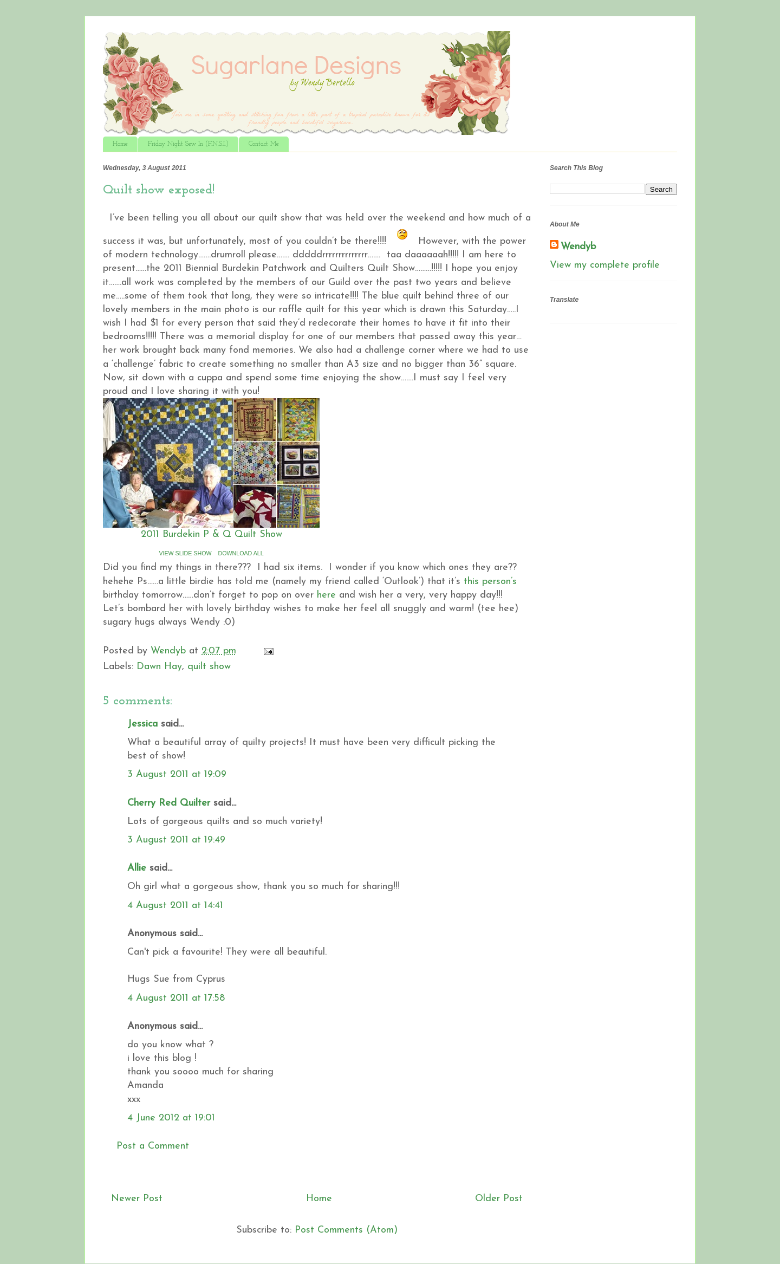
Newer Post (136, 1199)
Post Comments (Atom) (346, 1230)
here (326, 595)
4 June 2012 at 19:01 (171, 1118)
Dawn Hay (159, 667)
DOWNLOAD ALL (241, 553)
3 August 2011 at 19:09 (176, 774)
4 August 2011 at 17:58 (176, 998)
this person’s (490, 581)
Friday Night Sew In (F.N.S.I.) (188, 144)
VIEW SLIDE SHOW (185, 553)
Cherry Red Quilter (168, 803)
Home (120, 144)
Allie (136, 868)
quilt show (209, 667)
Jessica (142, 724)
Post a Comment (152, 1146)
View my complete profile (605, 265)
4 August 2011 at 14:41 (175, 905)
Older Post (499, 1199)
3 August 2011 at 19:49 (176, 840)
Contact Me (264, 144)
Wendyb (578, 247)
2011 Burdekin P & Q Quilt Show (211, 534)
